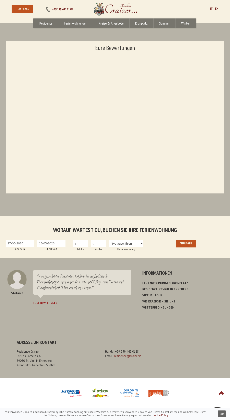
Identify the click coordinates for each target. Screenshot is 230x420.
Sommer (164, 23)
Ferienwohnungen (75, 23)
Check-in (20, 249)
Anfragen (186, 243)
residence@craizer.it (127, 356)
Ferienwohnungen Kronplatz (165, 283)
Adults (80, 249)
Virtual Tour (152, 295)
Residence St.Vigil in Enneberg (165, 289)
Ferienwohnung (126, 249)
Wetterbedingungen (158, 307)
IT (211, 9)
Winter (185, 23)
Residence (45, 23)
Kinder (98, 249)
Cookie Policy (160, 415)
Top (221, 393)
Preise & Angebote (111, 23)
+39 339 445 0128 (62, 9)
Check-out (51, 249)
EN (216, 9)
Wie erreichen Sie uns (158, 301)
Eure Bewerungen (45, 303)
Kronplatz (141, 23)
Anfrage (24, 9)
